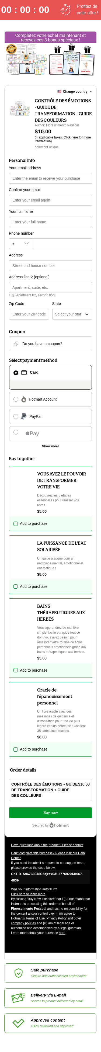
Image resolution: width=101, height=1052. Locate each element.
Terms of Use (35, 918)
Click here (71, 137)
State (56, 303)
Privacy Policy (57, 918)
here (62, 933)
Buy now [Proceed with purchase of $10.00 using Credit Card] (50, 812)
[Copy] (50, 877)
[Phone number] (62, 243)
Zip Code (16, 303)
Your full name (21, 211)
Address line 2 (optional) (29, 277)
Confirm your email (24, 190)
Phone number (21, 233)
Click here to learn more (28, 894)
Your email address (25, 168)
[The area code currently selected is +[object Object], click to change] (21, 243)
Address (16, 255)
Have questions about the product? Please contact (47, 845)
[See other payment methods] (50, 446)
